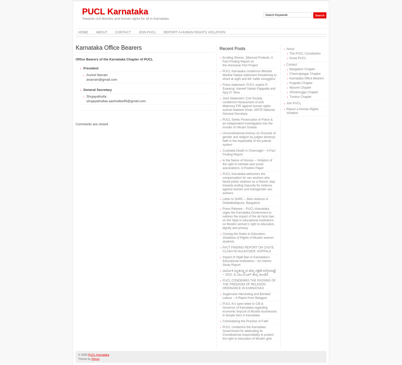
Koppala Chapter (301, 83)
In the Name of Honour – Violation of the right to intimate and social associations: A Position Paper (247, 164)
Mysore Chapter (300, 87)
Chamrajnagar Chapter (305, 74)
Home (83, 32)
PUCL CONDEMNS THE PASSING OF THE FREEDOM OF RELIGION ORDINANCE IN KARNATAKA (249, 284)
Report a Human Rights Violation (195, 32)
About (101, 32)
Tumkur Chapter (300, 97)
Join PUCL (147, 32)
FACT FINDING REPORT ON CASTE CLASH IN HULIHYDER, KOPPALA (248, 249)
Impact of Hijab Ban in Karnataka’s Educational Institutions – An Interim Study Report (247, 261)
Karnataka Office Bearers (306, 78)
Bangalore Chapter (302, 69)
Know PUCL (297, 58)
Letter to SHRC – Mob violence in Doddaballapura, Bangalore (245, 201)
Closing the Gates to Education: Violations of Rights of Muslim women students (248, 237)
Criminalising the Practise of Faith (245, 321)
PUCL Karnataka (115, 11)
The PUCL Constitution (305, 53)
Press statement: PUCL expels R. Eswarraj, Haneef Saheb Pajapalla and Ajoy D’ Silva (249, 88)
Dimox (95, 358)
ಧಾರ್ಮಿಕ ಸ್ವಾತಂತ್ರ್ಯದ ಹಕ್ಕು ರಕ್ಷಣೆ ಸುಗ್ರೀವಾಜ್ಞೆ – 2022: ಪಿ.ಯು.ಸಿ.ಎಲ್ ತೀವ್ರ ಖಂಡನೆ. (249, 272)
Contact (123, 32)
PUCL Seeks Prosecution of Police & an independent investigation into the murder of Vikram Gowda (248, 123)
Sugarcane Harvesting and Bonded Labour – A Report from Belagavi (246, 296)
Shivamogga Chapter (303, 92)
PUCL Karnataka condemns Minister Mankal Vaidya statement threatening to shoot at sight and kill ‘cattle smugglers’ (250, 75)
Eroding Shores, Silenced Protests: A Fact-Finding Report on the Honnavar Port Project (248, 61)
